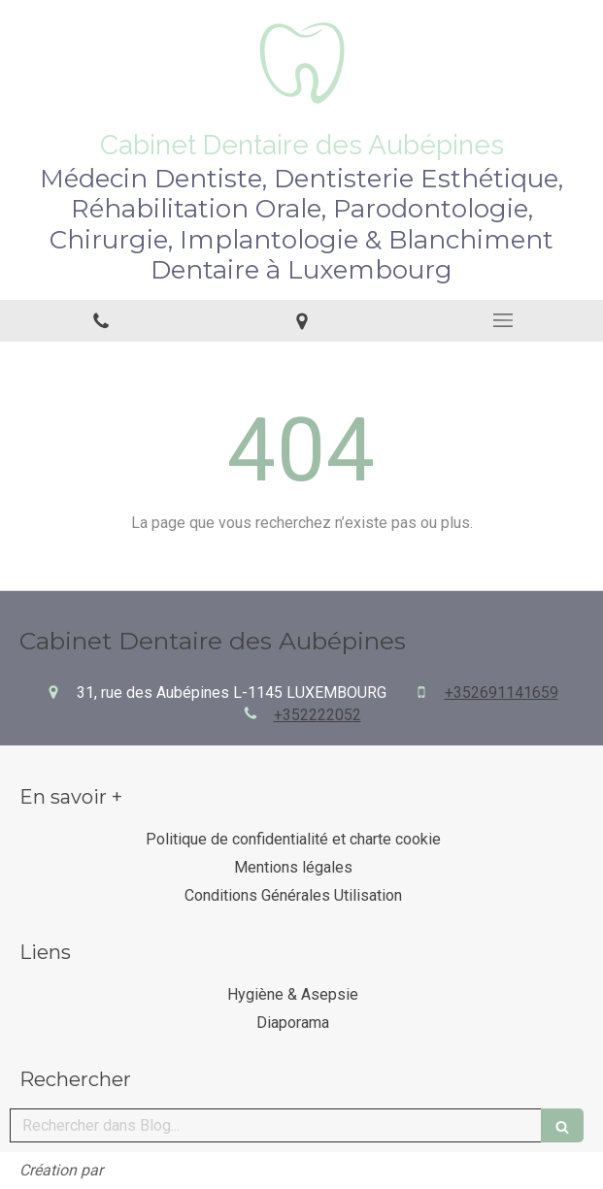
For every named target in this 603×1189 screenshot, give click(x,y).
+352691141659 (501, 692)
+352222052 (317, 715)
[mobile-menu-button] (502, 320)
